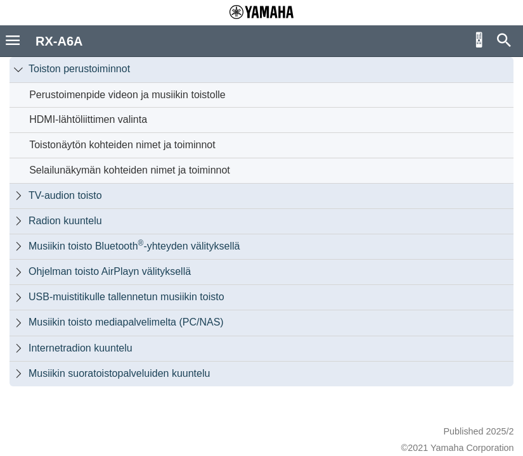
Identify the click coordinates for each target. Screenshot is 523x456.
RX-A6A (59, 41)
